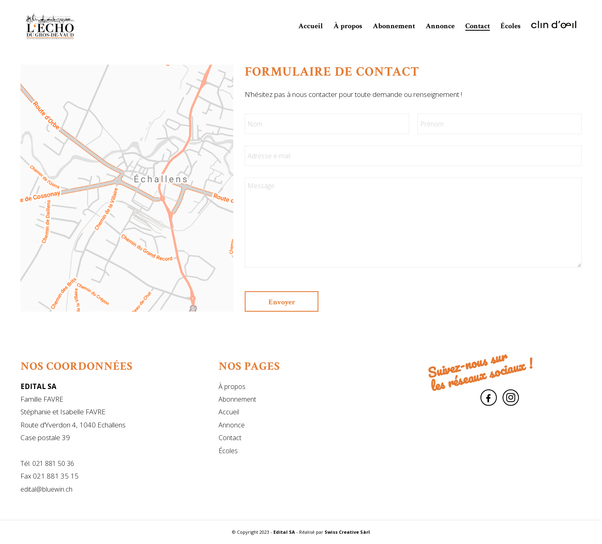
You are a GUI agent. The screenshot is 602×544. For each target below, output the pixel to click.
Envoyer (281, 302)
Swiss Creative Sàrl (347, 532)
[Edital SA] (50, 26)
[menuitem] (310, 26)
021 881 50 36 (53, 463)
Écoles (228, 450)
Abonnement (237, 399)
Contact (230, 437)
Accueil (229, 411)
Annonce (232, 424)
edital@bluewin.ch (46, 489)
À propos (232, 386)
